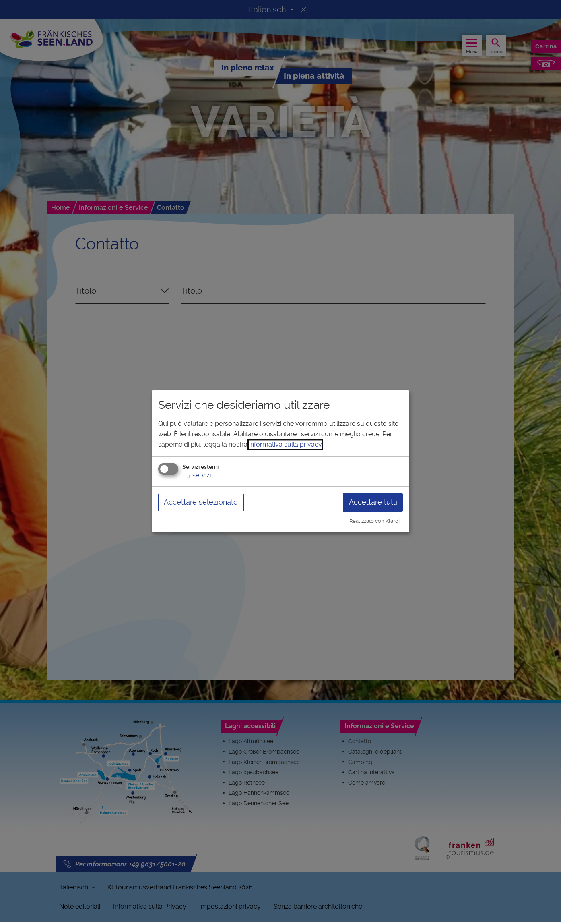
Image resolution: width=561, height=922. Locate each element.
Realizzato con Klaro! (374, 521)
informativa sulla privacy (285, 444)
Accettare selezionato (201, 502)
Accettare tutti (373, 502)
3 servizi (196, 475)
